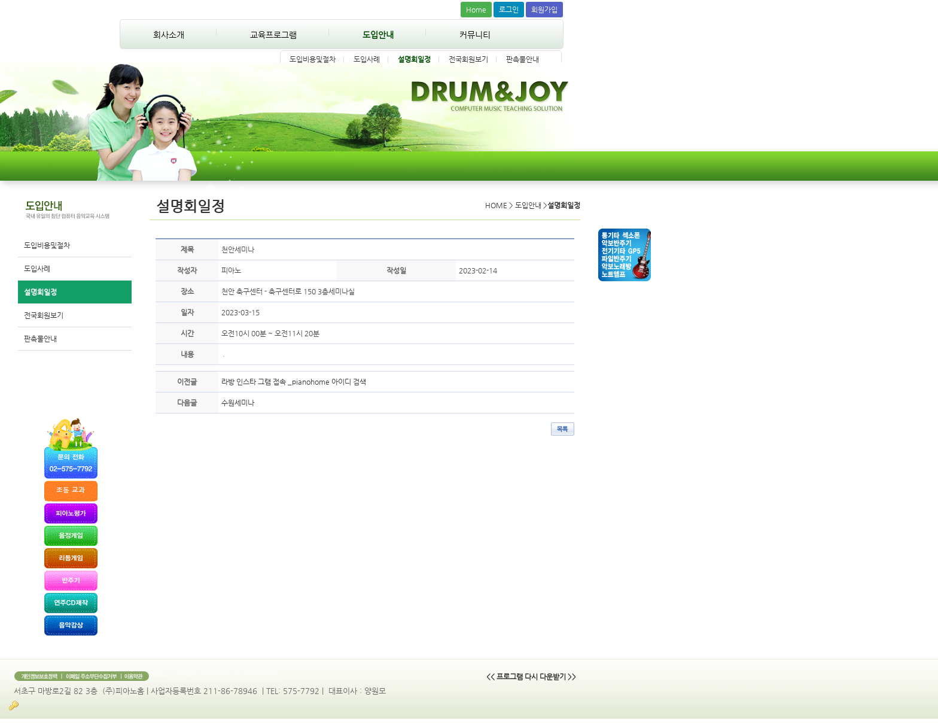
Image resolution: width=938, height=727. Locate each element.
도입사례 (367, 59)
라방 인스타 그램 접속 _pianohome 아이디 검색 (293, 382)
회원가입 (544, 9)
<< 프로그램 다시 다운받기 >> (531, 677)
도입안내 (378, 34)
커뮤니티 (475, 34)
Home (476, 9)
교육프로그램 (273, 34)
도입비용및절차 (313, 59)
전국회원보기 (468, 59)
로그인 (509, 9)
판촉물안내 (522, 59)
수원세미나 (237, 403)
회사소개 (168, 34)
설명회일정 (414, 59)
